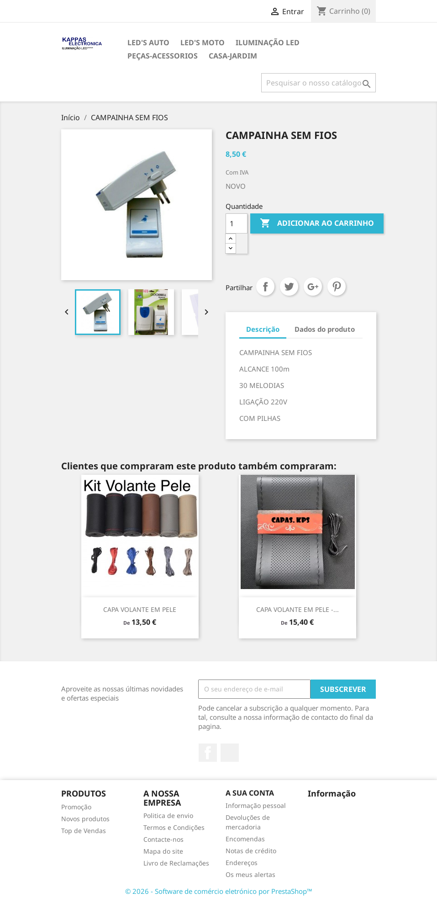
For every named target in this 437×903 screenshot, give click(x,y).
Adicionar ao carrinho (317, 223)
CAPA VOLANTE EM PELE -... (297, 609)
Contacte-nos (163, 839)
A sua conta (250, 793)
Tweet (289, 286)
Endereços (242, 862)
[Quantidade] (236, 223)
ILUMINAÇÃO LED (268, 42)
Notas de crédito (251, 850)
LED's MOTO (202, 42)
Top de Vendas (83, 830)
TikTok (230, 753)
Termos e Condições (174, 827)
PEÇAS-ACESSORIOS (162, 56)
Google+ (313, 286)
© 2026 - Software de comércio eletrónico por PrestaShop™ (218, 891)
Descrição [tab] (262, 329)
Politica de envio (168, 815)
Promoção (76, 806)
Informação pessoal (256, 805)
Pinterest (336, 286)
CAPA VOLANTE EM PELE (139, 609)
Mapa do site (163, 851)
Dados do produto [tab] (325, 329)
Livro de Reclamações (176, 863)
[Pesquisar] (318, 82)
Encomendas (245, 838)
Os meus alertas (250, 874)
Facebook (208, 753)
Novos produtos (85, 818)
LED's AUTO (148, 42)
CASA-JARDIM (233, 56)
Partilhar (265, 286)
